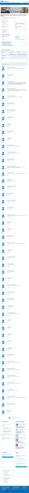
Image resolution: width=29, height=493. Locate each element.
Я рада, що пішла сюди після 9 (11, 67)
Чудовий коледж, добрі (10, 263)
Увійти (28, 3)
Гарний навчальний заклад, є (11, 382)
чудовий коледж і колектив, (11, 214)
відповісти (8, 92)
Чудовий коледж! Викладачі (11, 270)
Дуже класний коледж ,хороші (11, 242)
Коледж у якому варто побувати (11, 312)
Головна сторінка (3, 55)
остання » (18, 417)
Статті (13, 488)
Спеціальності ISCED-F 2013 (8, 45)
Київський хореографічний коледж (22, 434)
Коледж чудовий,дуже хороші (11, 375)
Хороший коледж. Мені (10, 389)
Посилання (2, 170)
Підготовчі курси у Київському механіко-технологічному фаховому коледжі (6, 438)
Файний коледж (9, 221)
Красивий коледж (9, 228)
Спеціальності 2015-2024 (7, 44)
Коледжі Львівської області (8, 5)
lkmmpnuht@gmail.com (17, 37)
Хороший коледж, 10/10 (10, 305)
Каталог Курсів (3, 488)
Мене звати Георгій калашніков (11, 88)
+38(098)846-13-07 (17, 36)
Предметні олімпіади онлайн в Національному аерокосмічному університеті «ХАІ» (7, 434)
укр (26, 1)
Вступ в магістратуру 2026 (19, 461)
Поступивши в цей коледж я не (11, 361)
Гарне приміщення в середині (11, 396)
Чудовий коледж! (9, 277)
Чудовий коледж (9, 319)
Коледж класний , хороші (10, 291)
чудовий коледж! (9, 249)
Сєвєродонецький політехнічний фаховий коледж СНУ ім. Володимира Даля (22, 430)
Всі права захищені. (4, 491)
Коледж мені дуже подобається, (11, 284)
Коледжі (3, 5)
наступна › (14, 417)
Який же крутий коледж (10, 74)
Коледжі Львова (14, 5)
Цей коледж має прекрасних (11, 403)
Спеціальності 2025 (6, 43)
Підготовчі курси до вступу (5, 427)
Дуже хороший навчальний (10, 298)
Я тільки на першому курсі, (10, 81)
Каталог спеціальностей (6, 470)
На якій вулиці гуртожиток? (10, 354)
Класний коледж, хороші (10, 172)
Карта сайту (3, 489)
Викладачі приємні (9, 179)
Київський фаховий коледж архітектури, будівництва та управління (23, 445)
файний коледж (9, 410)
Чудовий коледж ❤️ (9, 347)
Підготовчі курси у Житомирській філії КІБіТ (7, 430)
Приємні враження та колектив (11, 256)
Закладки (23, 3)
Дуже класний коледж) (10, 235)
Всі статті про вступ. (21, 466)
